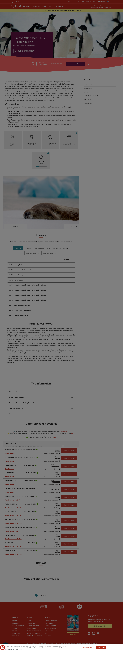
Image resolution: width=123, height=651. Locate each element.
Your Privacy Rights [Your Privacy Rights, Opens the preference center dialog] (88, 647)
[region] (61, 647)
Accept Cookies (101, 647)
